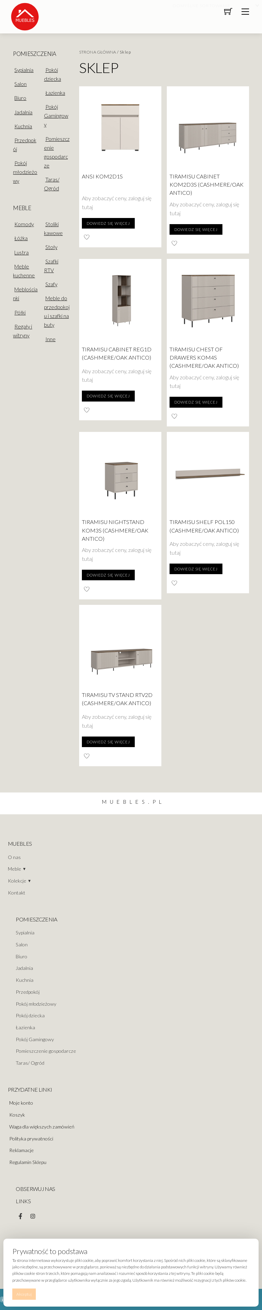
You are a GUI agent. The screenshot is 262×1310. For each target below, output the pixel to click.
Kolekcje (17, 881)
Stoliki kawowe (53, 228)
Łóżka (21, 238)
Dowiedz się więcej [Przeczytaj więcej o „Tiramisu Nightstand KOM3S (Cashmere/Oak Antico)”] (108, 575)
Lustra (21, 252)
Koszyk (17, 1115)
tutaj (87, 207)
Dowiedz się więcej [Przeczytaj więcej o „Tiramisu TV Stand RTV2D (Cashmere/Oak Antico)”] (108, 742)
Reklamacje (21, 1150)
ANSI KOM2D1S (102, 176)
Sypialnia (23, 70)
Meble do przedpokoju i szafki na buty (57, 311)
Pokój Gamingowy (56, 116)
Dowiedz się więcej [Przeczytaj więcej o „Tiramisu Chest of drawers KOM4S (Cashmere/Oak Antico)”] (195, 402)
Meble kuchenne (24, 270)
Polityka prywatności (31, 1138)
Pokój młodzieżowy (25, 172)
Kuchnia (23, 126)
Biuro (20, 98)
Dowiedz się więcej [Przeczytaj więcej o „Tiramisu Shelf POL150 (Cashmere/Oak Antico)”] (195, 569)
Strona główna (97, 52)
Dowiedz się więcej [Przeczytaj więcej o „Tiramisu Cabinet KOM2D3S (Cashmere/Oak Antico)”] (195, 229)
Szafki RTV (51, 265)
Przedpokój (28, 992)
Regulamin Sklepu (27, 1162)
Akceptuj (24, 1294)
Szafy (51, 284)
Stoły (51, 247)
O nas (14, 857)
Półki (20, 312)
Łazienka (55, 93)
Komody (24, 224)
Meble (14, 869)
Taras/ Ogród (51, 183)
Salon (20, 84)
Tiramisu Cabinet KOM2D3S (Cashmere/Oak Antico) (207, 184)
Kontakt (16, 893)
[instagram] (33, 1215)
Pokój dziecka (52, 74)
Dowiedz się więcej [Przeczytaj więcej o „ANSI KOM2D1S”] (108, 223)
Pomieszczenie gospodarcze (57, 152)
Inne (50, 339)
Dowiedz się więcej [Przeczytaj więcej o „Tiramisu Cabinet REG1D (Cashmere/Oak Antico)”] (108, 396)
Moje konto (21, 1103)
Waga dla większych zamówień (41, 1127)
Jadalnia (23, 112)
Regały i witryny (22, 330)
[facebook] (20, 1215)
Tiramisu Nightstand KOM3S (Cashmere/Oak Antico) (115, 530)
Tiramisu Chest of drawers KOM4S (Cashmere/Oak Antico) (204, 357)
